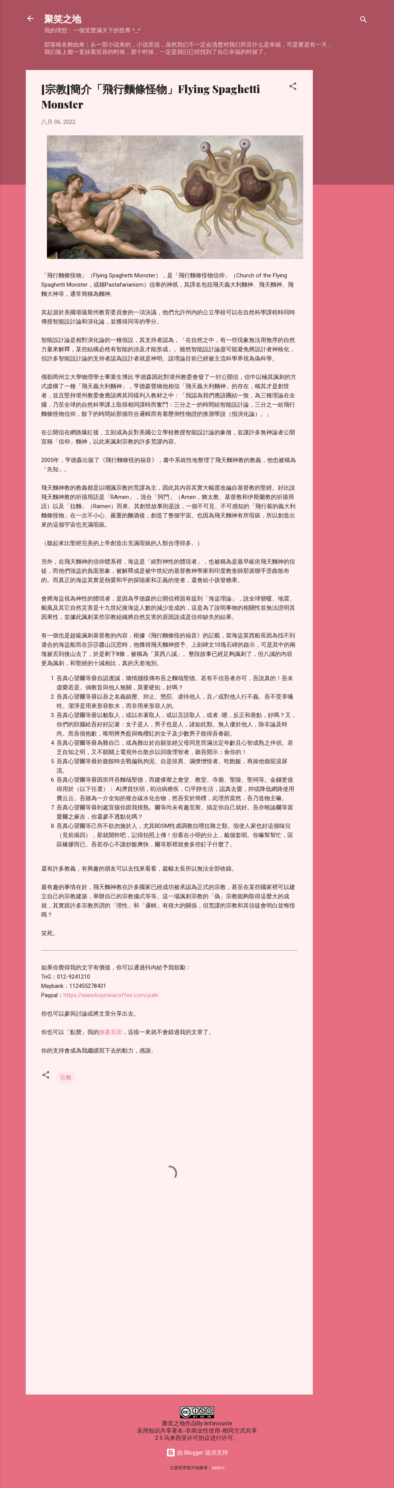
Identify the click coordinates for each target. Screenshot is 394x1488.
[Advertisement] (343, 185)
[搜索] (363, 21)
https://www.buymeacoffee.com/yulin (111, 995)
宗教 (66, 1077)
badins (218, 1467)
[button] (292, 87)
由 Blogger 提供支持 (197, 1452)
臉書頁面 (110, 1032)
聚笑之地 (62, 18)
